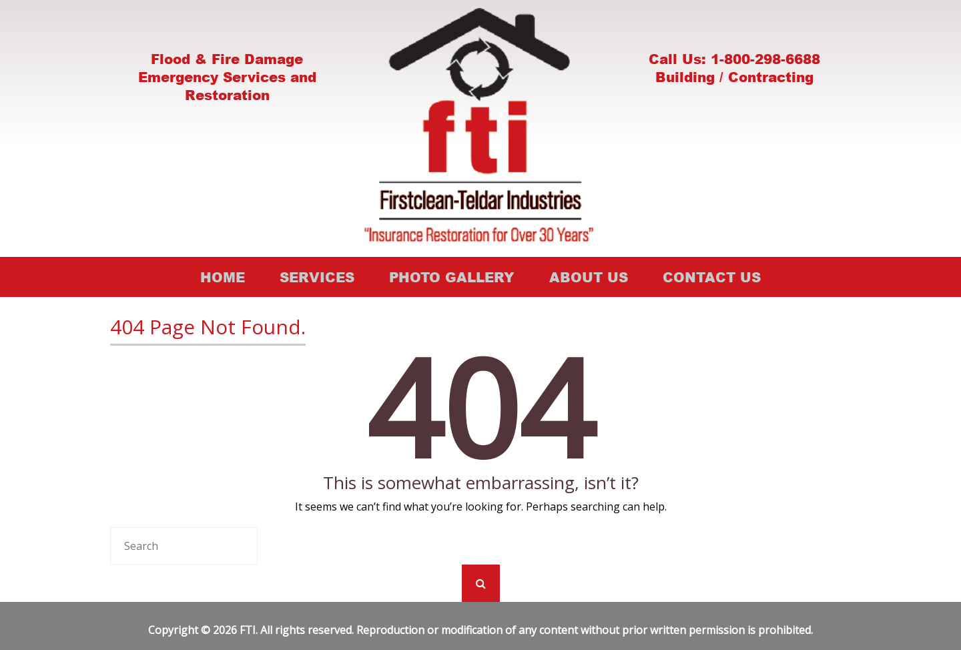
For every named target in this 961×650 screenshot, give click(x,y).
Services (317, 277)
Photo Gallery (452, 277)
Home (222, 277)
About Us (588, 277)
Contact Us (712, 277)
